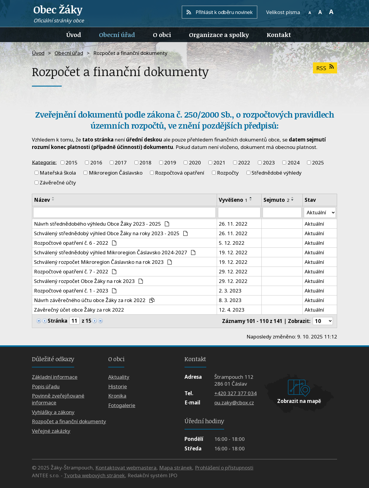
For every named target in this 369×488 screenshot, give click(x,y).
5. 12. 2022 (231, 242)
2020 (195, 162)
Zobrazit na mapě (299, 401)
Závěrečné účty (58, 182)
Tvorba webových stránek (94, 475)
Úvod (73, 34)
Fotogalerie (121, 405)
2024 (294, 162)
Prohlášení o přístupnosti (224, 467)
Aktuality (118, 377)
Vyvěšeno (233, 199)
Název (42, 199)
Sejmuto (276, 199)
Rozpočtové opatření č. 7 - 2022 (75, 271)
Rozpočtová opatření (179, 172)
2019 (170, 162)
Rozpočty (228, 172)
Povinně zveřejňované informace (58, 399)
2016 (96, 162)
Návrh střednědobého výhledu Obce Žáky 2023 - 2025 (101, 223)
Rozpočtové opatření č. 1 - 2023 (75, 290)
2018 (145, 162)
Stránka (57, 321)
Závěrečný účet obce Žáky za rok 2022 (79, 309)
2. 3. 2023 (230, 290)
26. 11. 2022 (233, 223)
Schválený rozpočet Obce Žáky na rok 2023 (88, 281)
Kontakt (279, 34)
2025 (318, 162)
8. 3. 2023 (230, 300)
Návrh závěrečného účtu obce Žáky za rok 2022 (94, 300)
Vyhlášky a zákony (53, 412)
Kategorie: (44, 161)
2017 (121, 162)
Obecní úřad (117, 34)
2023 (269, 162)
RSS (325, 68)
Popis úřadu (46, 386)
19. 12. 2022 (233, 252)
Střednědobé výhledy (277, 172)
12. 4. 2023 (231, 309)
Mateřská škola (58, 172)
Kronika (117, 395)
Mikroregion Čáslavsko (115, 172)
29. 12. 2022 (233, 271)
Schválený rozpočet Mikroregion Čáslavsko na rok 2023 (103, 261)
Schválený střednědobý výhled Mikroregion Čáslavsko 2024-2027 (115, 252)
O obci (162, 34)
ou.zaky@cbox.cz (234, 402)
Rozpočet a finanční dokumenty (69, 421)
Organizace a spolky (219, 34)
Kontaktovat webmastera (125, 467)
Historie (117, 386)
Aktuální (314, 223)
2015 (71, 162)
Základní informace (54, 377)
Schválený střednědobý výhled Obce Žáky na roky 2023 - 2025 (111, 233)
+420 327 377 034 (235, 393)
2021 (219, 162)
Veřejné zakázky (51, 430)
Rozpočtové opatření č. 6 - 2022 (75, 242)
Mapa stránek (175, 467)
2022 (244, 162)
